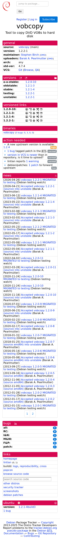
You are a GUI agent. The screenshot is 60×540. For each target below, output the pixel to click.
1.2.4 (6, 147)
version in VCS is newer (22, 154)
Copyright (47, 522)
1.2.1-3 (30, 85)
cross (43, 466)
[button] (5, 144)
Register (21, 19)
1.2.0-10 (30, 81)
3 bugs (19, 132)
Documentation (13, 533)
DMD (42, 55)
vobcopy (24, 47)
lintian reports (30, 161)
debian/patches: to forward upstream (30, 166)
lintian (7, 462)
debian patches (13, 495)
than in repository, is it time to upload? (30, 156)
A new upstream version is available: (30, 146)
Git (20, 69)
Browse (28, 69)
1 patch (33, 165)
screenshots (11, 491)
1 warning (32, 161)
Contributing (32, 535)
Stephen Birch (30, 54)
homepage (10, 458)
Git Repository (47, 533)
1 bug (11, 151)
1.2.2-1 (30, 93)
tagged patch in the (30, 151)
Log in (33, 19)
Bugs (31, 533)
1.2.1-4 (30, 89)
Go (20, 11)
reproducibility (29, 466)
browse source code (16, 473)
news (7, 175)
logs (15, 466)
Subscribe (48, 19)
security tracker (13, 487)
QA (37, 69)
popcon (8, 470)
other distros (11, 483)
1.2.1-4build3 (27, 506)
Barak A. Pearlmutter (33, 58)
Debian (11, 522)
